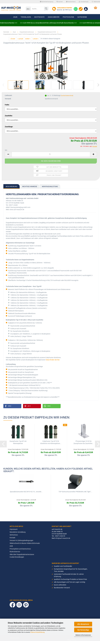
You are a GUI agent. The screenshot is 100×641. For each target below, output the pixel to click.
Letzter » (36, 39)
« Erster (12, 39)
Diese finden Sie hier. (53, 360)
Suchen (60, 1)
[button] (12, 406)
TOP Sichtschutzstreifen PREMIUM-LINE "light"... (75, 492)
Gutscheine (82, 17)
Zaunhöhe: (9, 116)
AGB (11, 546)
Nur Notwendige (83, 630)
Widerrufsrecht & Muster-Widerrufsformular (25, 543)
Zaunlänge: (9, 127)
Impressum (14, 529)
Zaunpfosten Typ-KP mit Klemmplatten (18, 442)
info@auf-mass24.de (62, 538)
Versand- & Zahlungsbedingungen (21, 540)
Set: (6, 150)
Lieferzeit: (8, 95)
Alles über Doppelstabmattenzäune (22, 554)
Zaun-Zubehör (53, 17)
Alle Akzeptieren (83, 624)
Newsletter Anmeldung (17, 532)
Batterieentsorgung (46, 1)
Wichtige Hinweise (29, 186)
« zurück (20, 39)
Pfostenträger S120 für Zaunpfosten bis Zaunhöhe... (84, 442)
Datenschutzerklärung (37, 632)
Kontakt (12, 538)
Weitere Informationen (83, 635)
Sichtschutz (39, 17)
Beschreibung (11, 186)
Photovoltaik (68, 17)
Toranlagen (26, 17)
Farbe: (7, 105)
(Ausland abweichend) (67, 95)
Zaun (15, 17)
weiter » (28, 39)
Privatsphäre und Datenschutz (20, 549)
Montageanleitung (50, 186)
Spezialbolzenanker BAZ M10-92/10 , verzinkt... (26, 492)
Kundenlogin (83, 1)
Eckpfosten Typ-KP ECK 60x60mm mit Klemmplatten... (50, 442)
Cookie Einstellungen (17, 557)
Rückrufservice (15, 552)
